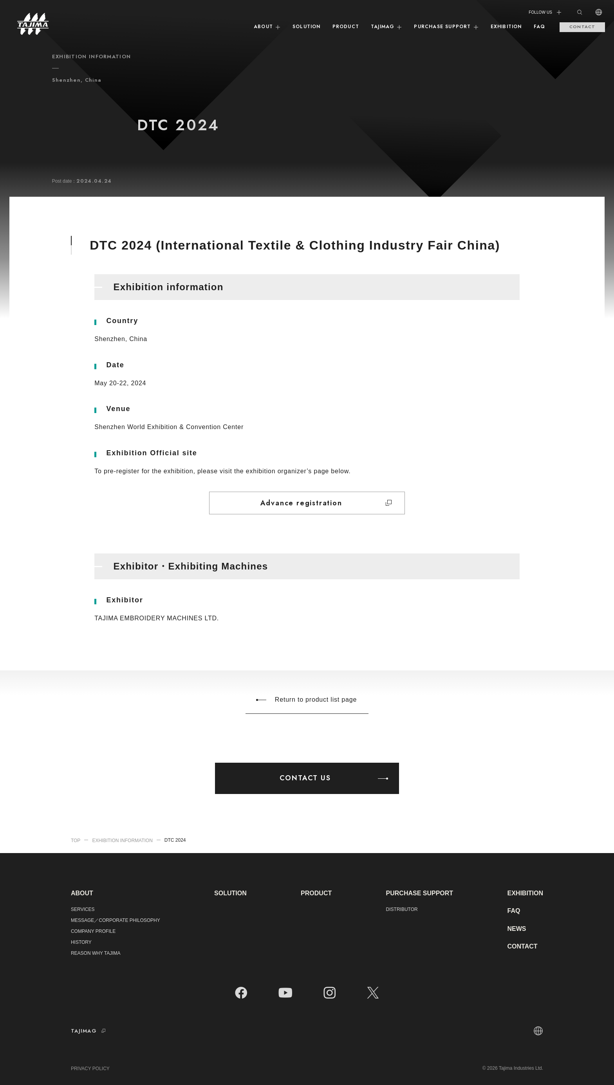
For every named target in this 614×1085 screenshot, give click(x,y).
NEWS (516, 928)
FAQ (539, 26)
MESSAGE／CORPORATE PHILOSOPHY (115, 920)
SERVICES (82, 909)
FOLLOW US (545, 12)
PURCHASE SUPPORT (446, 26)
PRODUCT (345, 26)
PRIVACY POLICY (90, 1068)
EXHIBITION (506, 26)
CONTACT (582, 26)
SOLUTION (307, 26)
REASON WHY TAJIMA (96, 953)
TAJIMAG (386, 26)
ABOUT (267, 26)
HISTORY (81, 942)
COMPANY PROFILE (93, 931)
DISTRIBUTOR (402, 909)
